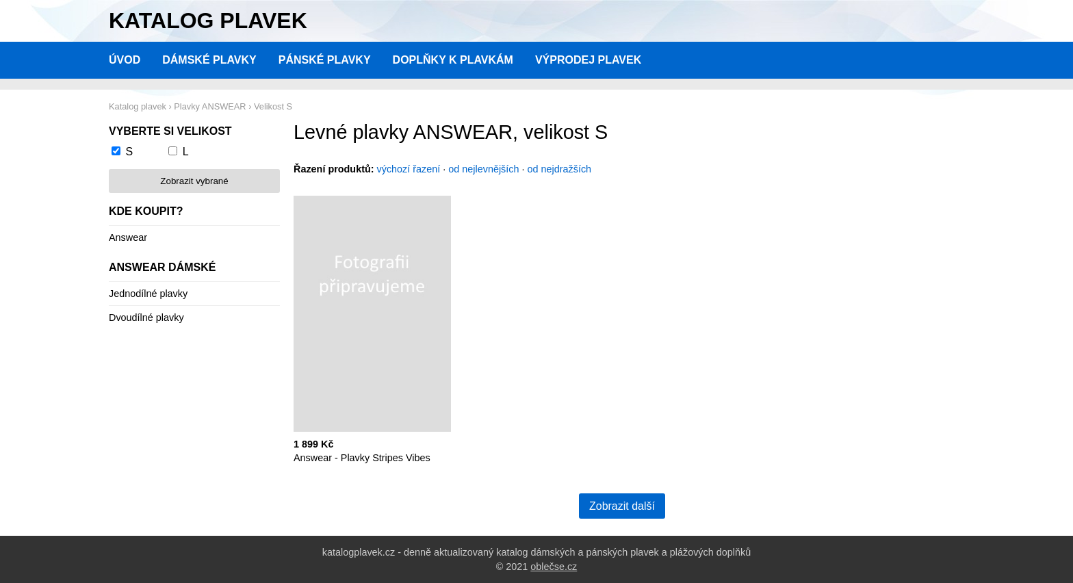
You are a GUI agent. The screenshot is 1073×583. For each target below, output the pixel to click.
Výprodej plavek (588, 60)
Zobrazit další (622, 506)
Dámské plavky (209, 60)
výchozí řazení (409, 169)
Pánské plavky (325, 60)
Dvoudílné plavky (146, 317)
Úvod (124, 60)
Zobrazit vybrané (194, 181)
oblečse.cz (553, 566)
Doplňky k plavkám (453, 60)
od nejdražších (560, 169)
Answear (128, 237)
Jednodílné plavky (148, 293)
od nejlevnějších (483, 169)
